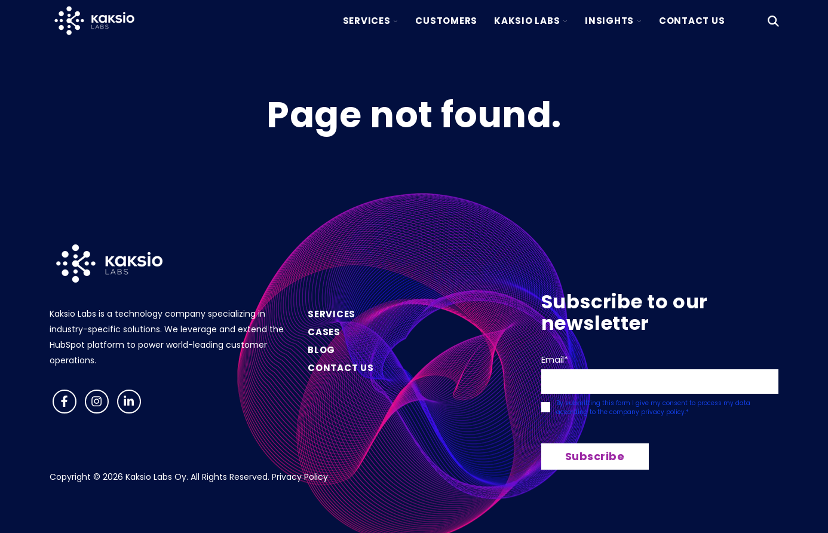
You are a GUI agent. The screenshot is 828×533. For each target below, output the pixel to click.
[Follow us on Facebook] (64, 401)
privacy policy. (663, 412)
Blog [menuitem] (321, 350)
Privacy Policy (300, 477)
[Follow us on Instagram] (97, 401)
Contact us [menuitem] (341, 368)
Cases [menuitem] (324, 332)
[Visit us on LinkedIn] (129, 401)
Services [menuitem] (331, 314)
